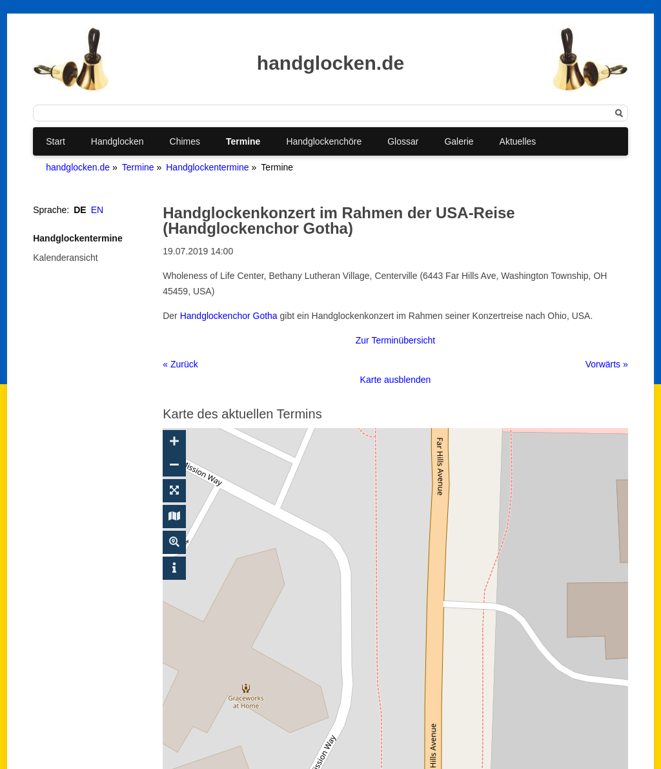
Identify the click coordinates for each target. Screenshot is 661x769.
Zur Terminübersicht (395, 340)
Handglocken (117, 141)
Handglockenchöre (323, 141)
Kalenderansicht (65, 257)
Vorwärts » (606, 364)
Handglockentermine (207, 167)
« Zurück (180, 364)
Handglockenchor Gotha (229, 316)
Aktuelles (518, 141)
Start (55, 141)
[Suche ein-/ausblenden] (174, 542)
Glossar (402, 141)
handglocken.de (78, 167)
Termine (243, 141)
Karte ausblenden (395, 379)
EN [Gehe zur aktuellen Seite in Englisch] (97, 210)
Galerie (458, 141)
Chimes (185, 141)
